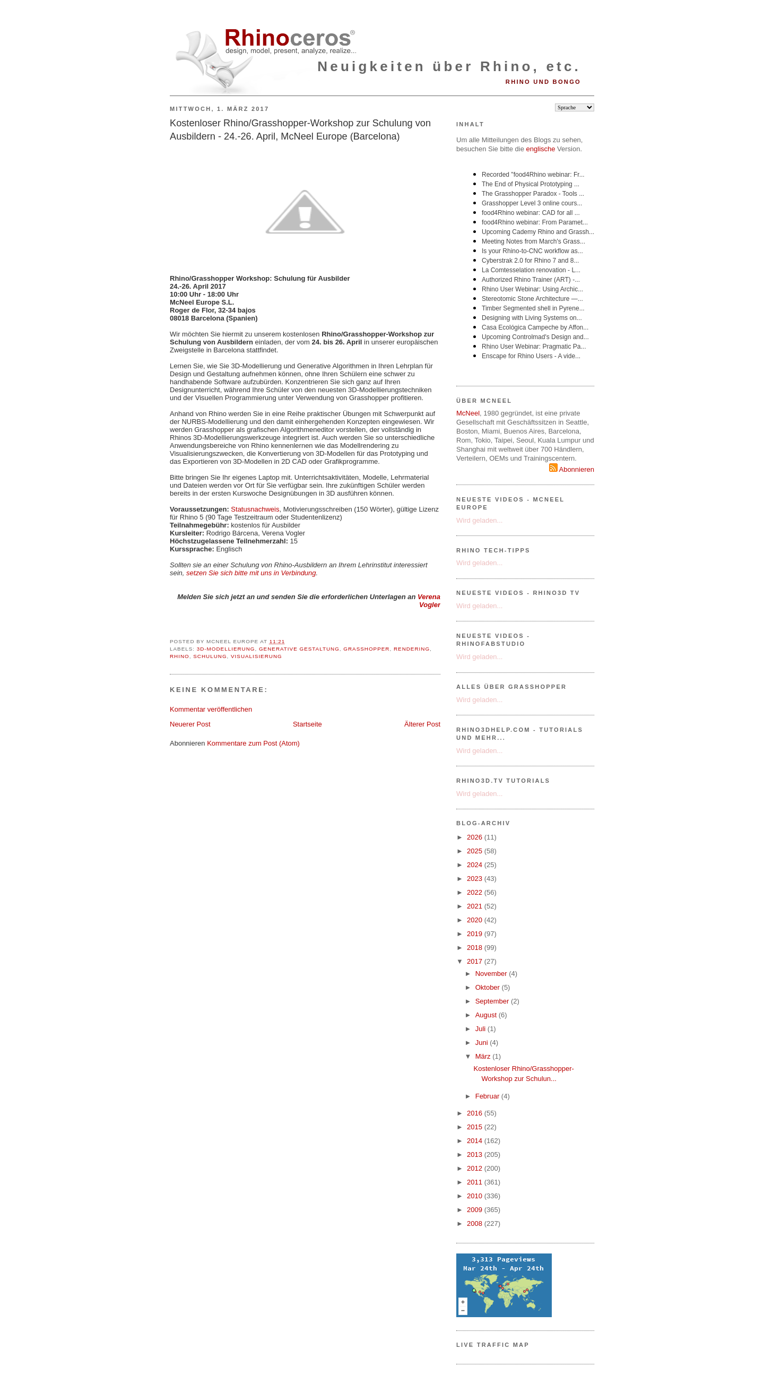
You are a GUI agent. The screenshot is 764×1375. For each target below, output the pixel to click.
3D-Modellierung (226, 649)
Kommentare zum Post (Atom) (253, 743)
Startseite (307, 724)
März (484, 1056)
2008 (475, 1223)
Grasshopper (366, 649)
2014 (475, 1141)
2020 (475, 920)
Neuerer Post (190, 724)
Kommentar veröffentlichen (211, 709)
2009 (475, 1210)
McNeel (468, 413)
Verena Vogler (429, 601)
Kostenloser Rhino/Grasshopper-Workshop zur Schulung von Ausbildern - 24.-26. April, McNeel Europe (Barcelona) (300, 130)
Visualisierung (256, 656)
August (487, 1015)
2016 (475, 1113)
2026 (475, 837)
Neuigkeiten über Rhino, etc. (449, 66)
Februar (488, 1096)
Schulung (210, 656)
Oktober (488, 987)
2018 (475, 948)
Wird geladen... (479, 520)
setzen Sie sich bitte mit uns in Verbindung (251, 573)
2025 (475, 851)
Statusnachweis (255, 509)
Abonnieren (571, 469)
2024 (475, 865)
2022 (475, 892)
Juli (481, 1029)
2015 (475, 1127)
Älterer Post (422, 724)
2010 (475, 1196)
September (493, 1001)
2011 (475, 1182)
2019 (475, 934)
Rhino (179, 656)
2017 (475, 961)
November (492, 974)
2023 (475, 879)
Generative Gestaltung (299, 649)
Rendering (412, 649)
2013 (475, 1154)
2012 (475, 1168)
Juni (482, 1043)
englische (540, 149)
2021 (475, 906)
